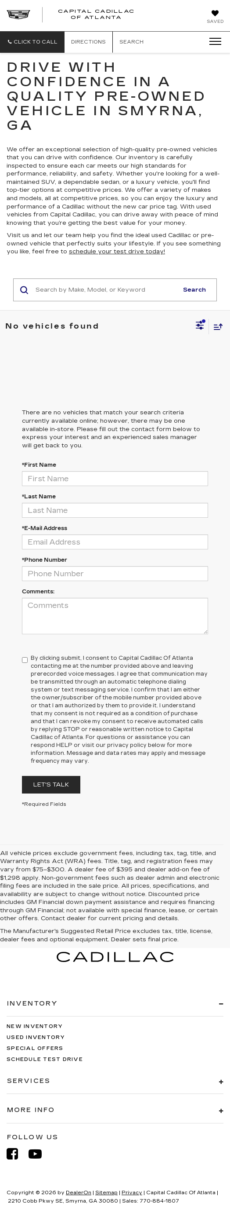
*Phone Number (44, 560)
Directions (88, 42)
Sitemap (106, 1193)
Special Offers (35, 1048)
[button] (32, 42)
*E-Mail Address (44, 528)
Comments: (38, 592)
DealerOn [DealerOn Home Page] (78, 1193)
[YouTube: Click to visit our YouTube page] (39, 1154)
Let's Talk (51, 784)
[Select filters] (199, 326)
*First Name (39, 465)
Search (194, 289)
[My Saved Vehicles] (215, 18)
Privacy (132, 1193)
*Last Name (39, 497)
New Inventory (35, 1026)
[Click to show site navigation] (212, 42)
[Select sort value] (216, 326)
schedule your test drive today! (117, 251)
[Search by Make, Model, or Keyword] (105, 289)
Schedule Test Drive (45, 1059)
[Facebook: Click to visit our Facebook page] (17, 1154)
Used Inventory (36, 1037)
